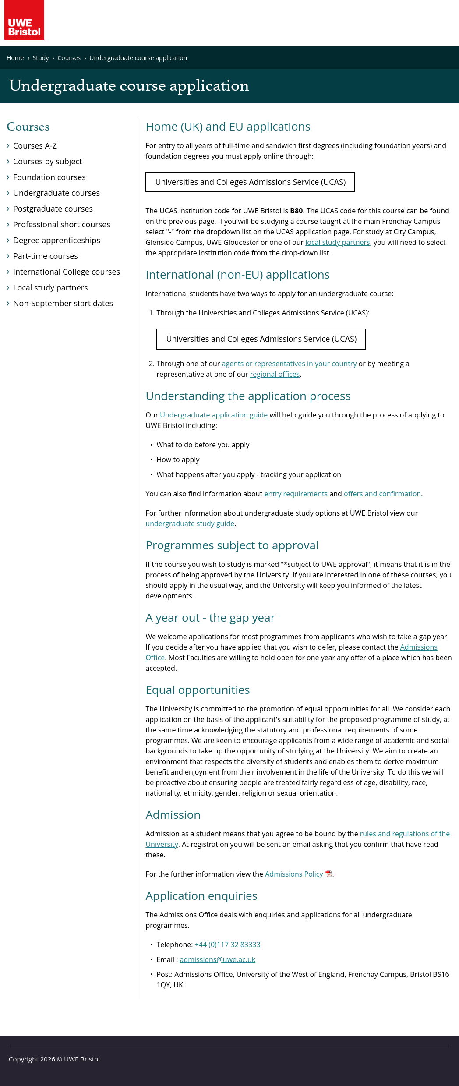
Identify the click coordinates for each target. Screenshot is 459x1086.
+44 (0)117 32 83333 (228, 944)
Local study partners (50, 287)
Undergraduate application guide (214, 415)
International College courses (66, 271)
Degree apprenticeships (56, 240)
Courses (28, 127)
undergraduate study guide (189, 523)
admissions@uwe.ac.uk (218, 959)
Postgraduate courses (53, 208)
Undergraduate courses (56, 192)
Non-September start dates (63, 303)
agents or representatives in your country (289, 363)
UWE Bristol (82, 1058)
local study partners (337, 242)
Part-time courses (45, 256)
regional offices (275, 374)
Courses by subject (47, 161)
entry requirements (296, 494)
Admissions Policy (294, 874)
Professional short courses (61, 224)
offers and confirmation (382, 494)
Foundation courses (49, 177)
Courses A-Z (35, 145)
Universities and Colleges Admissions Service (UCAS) (250, 182)
